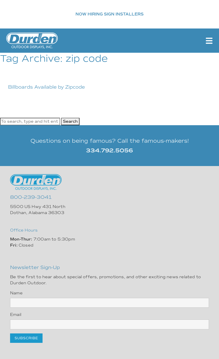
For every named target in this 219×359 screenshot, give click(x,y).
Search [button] (70, 121)
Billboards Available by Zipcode (46, 87)
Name (16, 293)
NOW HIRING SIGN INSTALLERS (109, 14)
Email (15, 314)
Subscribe (26, 338)
